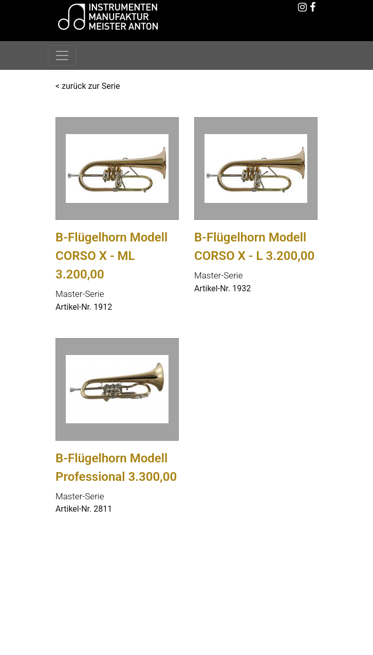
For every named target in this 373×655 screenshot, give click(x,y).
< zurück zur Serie (87, 86)
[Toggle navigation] (62, 55)
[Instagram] (302, 8)
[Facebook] (312, 8)
